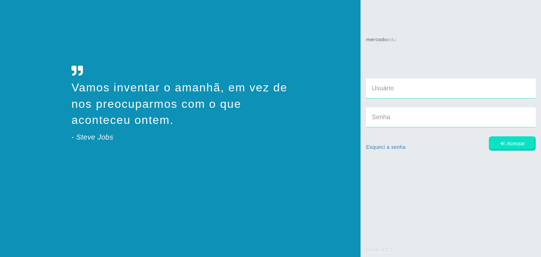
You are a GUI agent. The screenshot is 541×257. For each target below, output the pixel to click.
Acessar (512, 143)
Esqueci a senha (386, 147)
